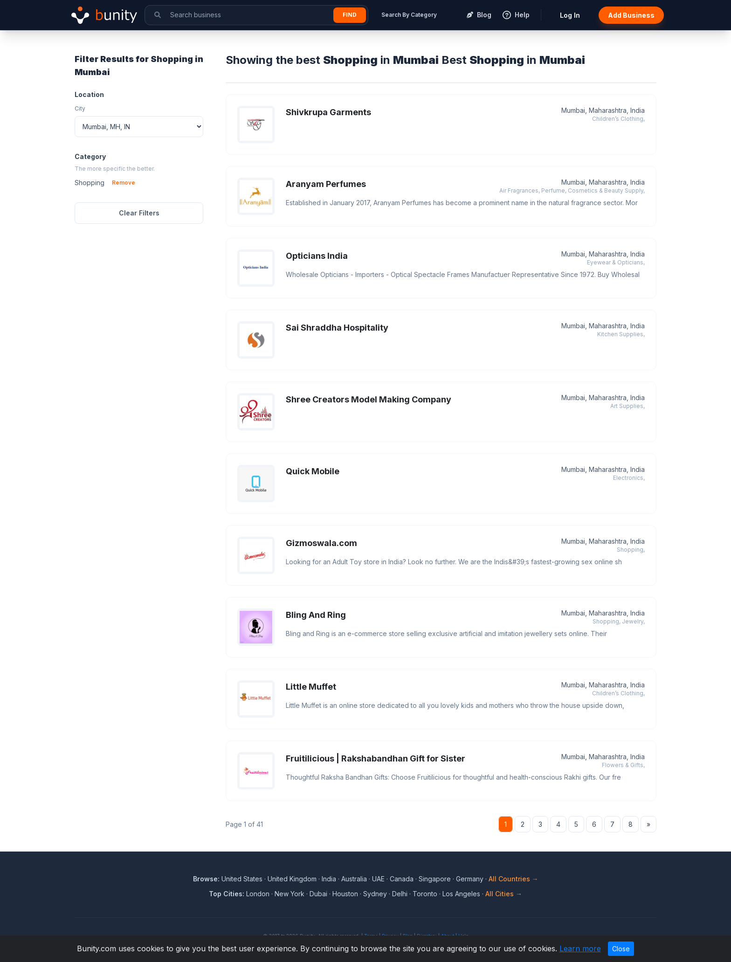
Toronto (425, 894)
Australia (354, 879)
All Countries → (513, 879)
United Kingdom (292, 879)
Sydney (375, 894)
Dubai (318, 894)
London (257, 894)
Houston (345, 894)
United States (241, 879)
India (329, 879)
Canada (402, 879)
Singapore (435, 879)
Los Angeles (461, 894)
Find (350, 14)
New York (289, 894)
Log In (570, 15)
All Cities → (503, 894)
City (80, 108)
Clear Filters (139, 213)
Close (621, 949)
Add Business (631, 15)
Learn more (580, 948)
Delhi (399, 894)
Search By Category (409, 14)
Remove (123, 182)
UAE (378, 879)
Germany (469, 879)
